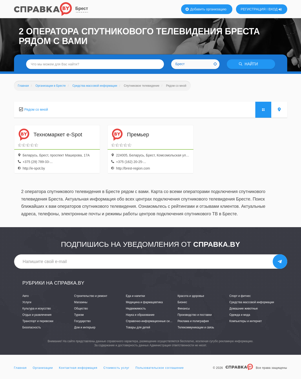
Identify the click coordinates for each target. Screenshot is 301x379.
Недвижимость (136, 308)
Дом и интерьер (84, 327)
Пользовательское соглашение (159, 368)
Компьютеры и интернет (245, 321)
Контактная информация (78, 368)
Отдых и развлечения (36, 315)
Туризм (79, 315)
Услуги (26, 302)
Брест (81, 8)
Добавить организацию (206, 9)
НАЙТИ (248, 64)
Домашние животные (243, 308)
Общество (81, 308)
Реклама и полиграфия (193, 321)
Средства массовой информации (251, 302)
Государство (82, 321)
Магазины (81, 302)
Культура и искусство (36, 308)
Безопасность (31, 327)
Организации (43, 368)
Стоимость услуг (116, 368)
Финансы (184, 308)
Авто (25, 296)
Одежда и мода (239, 315)
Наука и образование (140, 315)
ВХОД (275, 9)
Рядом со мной (36, 109)
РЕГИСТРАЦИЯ (253, 9)
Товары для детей (138, 327)
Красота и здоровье (191, 296)
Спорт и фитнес (240, 296)
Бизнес (182, 302)
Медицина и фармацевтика (144, 302)
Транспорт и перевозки (37, 321)
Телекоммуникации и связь (196, 327)
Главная (20, 368)
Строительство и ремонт (90, 296)
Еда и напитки (135, 296)
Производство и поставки (195, 315)
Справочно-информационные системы (152, 321)
